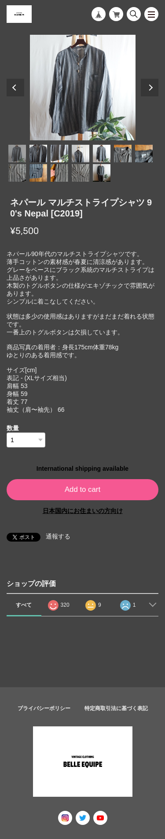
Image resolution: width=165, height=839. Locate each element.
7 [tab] (144, 153)
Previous (15, 87)
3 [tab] (59, 153)
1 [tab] (17, 153)
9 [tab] (38, 173)
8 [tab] (17, 173)
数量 (13, 428)
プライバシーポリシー (44, 708)
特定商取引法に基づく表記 (116, 708)
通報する (58, 536)
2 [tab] (38, 153)
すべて (24, 605)
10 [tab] (59, 173)
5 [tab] (101, 153)
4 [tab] (80, 153)
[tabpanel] (82, 87)
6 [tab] (123, 153)
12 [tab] (101, 173)
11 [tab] (80, 173)
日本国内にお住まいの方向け (83, 510)
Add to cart (82, 489)
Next (149, 87)
